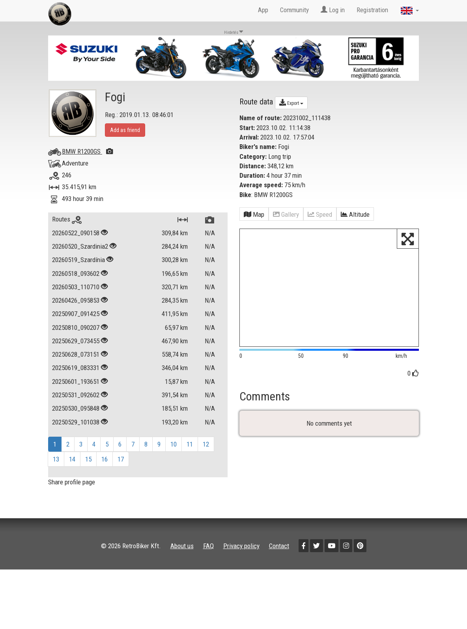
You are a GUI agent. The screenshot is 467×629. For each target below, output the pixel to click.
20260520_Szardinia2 (80, 246)
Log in (333, 10)
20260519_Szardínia (78, 260)
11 (190, 444)
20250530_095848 (75, 408)
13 (56, 459)
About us (182, 546)
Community (294, 10)
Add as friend (125, 130)
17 (121, 459)
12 (206, 444)
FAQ (208, 546)
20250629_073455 (75, 341)
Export (291, 102)
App (263, 10)
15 (88, 459)
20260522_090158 (75, 233)
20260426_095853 (75, 300)
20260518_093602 (75, 273)
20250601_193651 (75, 381)
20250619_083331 (75, 368)
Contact (279, 546)
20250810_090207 (75, 327)
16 (104, 459)
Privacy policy (241, 546)
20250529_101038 (75, 422)
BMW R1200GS (87, 151)
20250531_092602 (75, 395)
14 (72, 459)
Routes (67, 219)
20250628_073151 (75, 354)
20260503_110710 (75, 287)
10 (173, 444)
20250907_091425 (75, 314)
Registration (372, 10)
